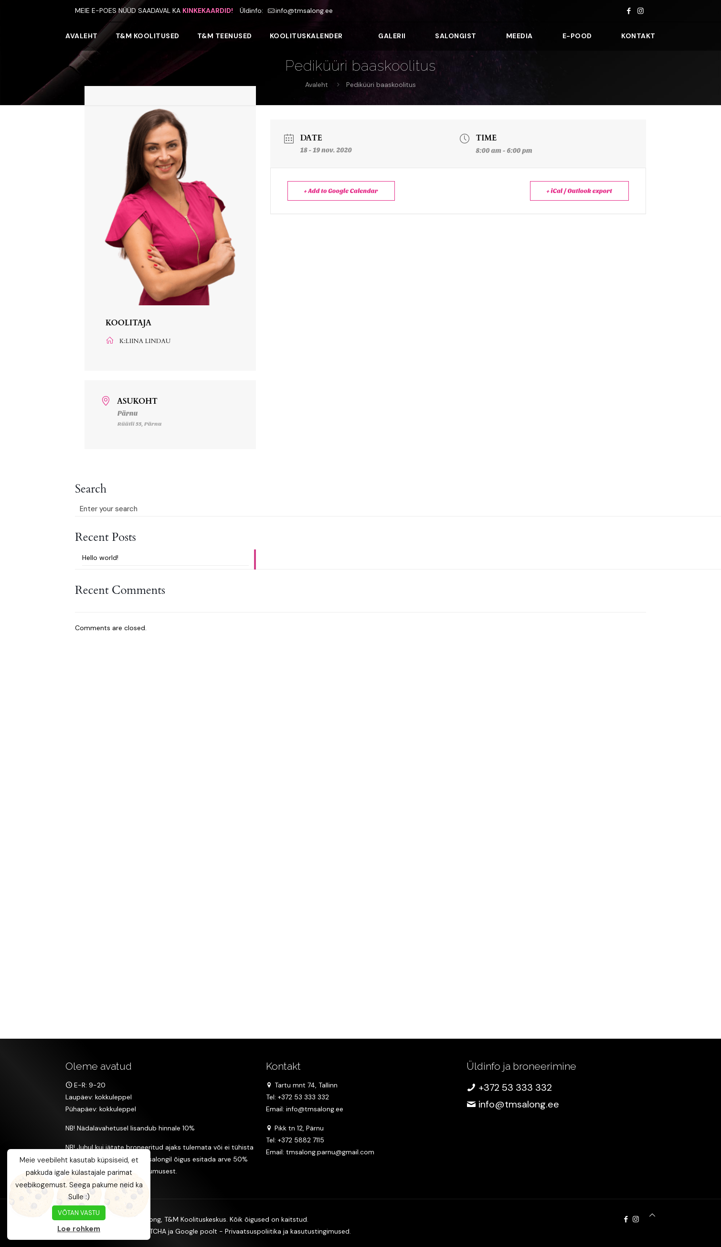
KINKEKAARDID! (207, 10)
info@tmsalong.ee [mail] (304, 10)
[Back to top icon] (652, 1215)
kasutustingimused (320, 1231)
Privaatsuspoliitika (253, 1231)
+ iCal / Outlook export (579, 190)
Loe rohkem (78, 1229)
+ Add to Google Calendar (341, 190)
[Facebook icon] (628, 11)
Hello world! (100, 557)
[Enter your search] (165, 508)
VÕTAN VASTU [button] (79, 1213)
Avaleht (316, 84)
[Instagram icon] (640, 11)
